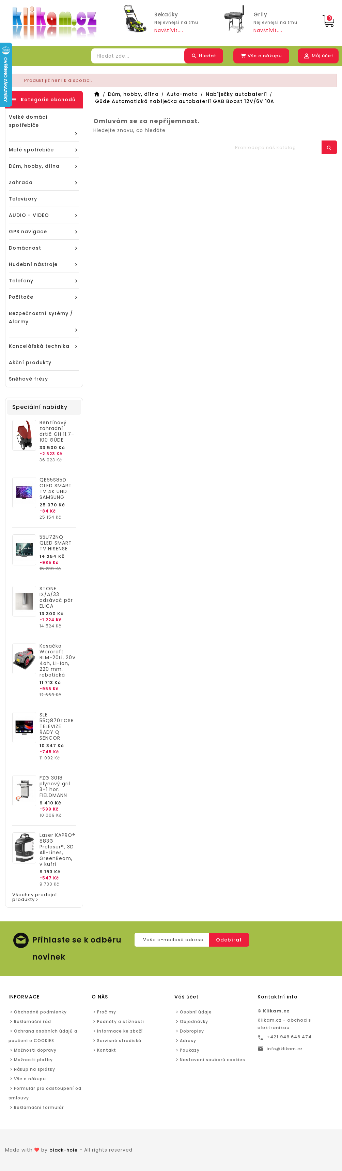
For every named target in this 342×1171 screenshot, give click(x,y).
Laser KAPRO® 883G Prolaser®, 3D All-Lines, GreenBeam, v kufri (57, 849)
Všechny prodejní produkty (34, 897)
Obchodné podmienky (40, 1012)
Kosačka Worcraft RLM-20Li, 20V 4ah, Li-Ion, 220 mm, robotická (58, 660)
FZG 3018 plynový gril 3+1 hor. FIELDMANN (55, 786)
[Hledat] (282, 147)
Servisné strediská (119, 1040)
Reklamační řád (32, 1021)
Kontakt (106, 1050)
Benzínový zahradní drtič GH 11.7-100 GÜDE (57, 431)
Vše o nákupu (30, 1079)
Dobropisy (192, 1031)
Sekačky (166, 14)
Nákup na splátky (34, 1069)
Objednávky (194, 1021)
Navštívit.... (168, 30)
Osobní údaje (196, 1012)
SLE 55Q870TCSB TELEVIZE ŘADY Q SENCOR (57, 726)
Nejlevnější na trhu (176, 22)
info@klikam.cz (285, 1049)
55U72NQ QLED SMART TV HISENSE (56, 543)
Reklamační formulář (39, 1107)
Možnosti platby (33, 1060)
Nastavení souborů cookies (212, 1060)
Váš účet (186, 996)
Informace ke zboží (120, 1031)
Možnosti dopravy (35, 1050)
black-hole (63, 1150)
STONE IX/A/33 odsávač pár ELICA (56, 597)
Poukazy (190, 1050)
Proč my (106, 1012)
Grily (260, 14)
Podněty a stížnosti (120, 1021)
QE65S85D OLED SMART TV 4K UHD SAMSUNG (56, 488)
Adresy (188, 1040)
